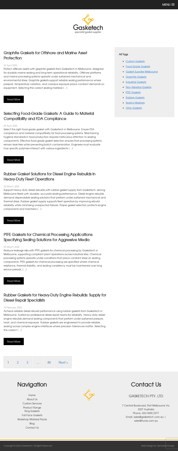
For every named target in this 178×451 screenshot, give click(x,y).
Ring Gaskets (31, 411)
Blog (31, 423)
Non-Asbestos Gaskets (138, 87)
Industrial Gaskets (136, 82)
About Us (32, 399)
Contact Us (32, 427)
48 (49, 362)
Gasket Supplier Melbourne (142, 71)
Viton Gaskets (134, 108)
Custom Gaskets (135, 61)
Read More (13, 99)
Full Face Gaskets (32, 415)
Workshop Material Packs (32, 419)
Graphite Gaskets (136, 76)
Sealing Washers (135, 102)
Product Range (32, 407)
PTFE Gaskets (133, 92)
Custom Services (32, 403)
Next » (63, 362)
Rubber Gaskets (135, 97)
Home (32, 395)
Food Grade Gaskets (138, 66)
